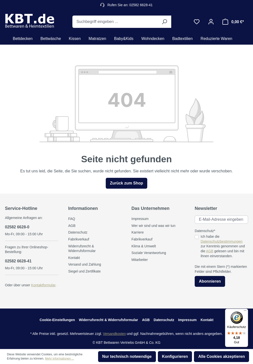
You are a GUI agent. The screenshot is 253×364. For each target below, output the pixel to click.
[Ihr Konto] (211, 21)
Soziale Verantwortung (148, 253)
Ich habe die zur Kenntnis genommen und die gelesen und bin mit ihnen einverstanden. (223, 246)
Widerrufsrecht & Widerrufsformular (108, 320)
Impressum (139, 219)
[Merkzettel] (197, 21)
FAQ (71, 219)
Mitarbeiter (139, 260)
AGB (72, 226)
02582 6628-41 (18, 261)
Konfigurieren (175, 356)
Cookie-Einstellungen (57, 320)
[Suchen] (164, 22)
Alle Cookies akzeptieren (221, 356)
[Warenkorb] (233, 21)
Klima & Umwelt (143, 246)
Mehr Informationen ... (59, 358)
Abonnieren (210, 281)
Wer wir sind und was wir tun (153, 226)
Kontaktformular (43, 285)
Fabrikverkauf (78, 239)
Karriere (137, 232)
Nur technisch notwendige (127, 356)
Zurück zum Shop (126, 183)
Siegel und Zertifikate (84, 271)
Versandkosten (114, 334)
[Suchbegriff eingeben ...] (115, 22)
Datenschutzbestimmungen (222, 241)
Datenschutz (77, 232)
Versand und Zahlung (84, 264)
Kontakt (74, 258)
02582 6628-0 (17, 227)
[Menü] (245, 312)
